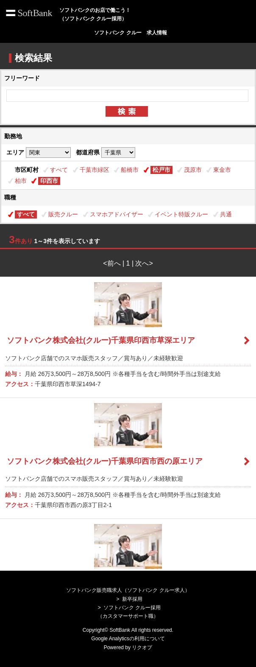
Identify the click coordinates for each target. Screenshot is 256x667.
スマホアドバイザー (116, 214)
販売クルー (63, 214)
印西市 (49, 180)
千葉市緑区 (94, 169)
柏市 (21, 180)
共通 (226, 214)
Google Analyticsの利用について (127, 639)
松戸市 (161, 169)
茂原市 (193, 169)
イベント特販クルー (181, 214)
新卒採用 (132, 599)
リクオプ (142, 647)
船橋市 (130, 169)
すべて (59, 169)
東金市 (222, 169)
